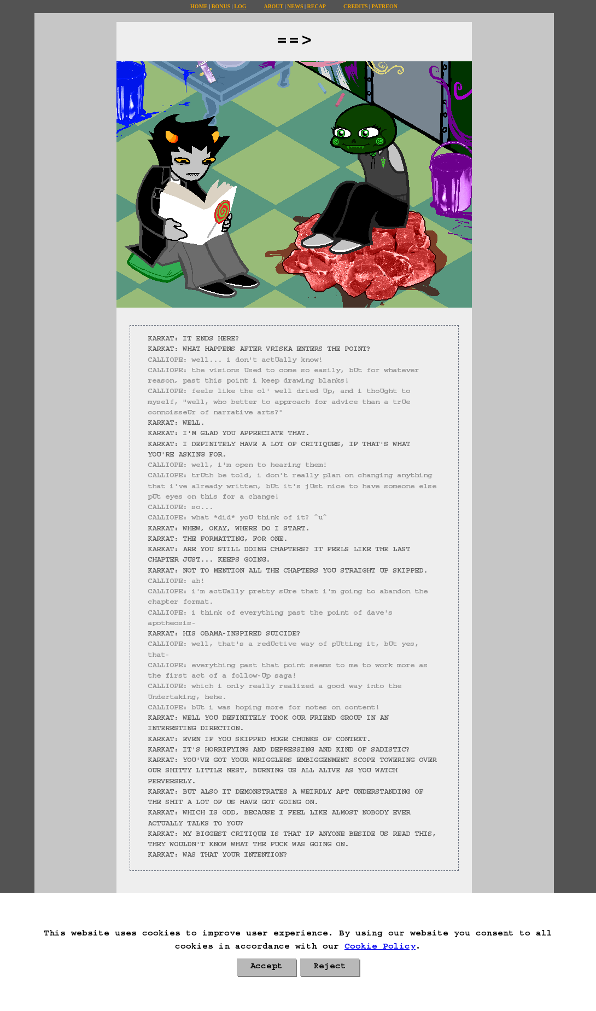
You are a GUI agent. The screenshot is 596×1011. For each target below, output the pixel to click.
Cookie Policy (380, 947)
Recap (316, 6)
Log (240, 6)
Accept (266, 967)
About (273, 6)
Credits (355, 6)
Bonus (221, 6)
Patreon (384, 6)
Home (199, 6)
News (295, 6)
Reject (329, 967)
